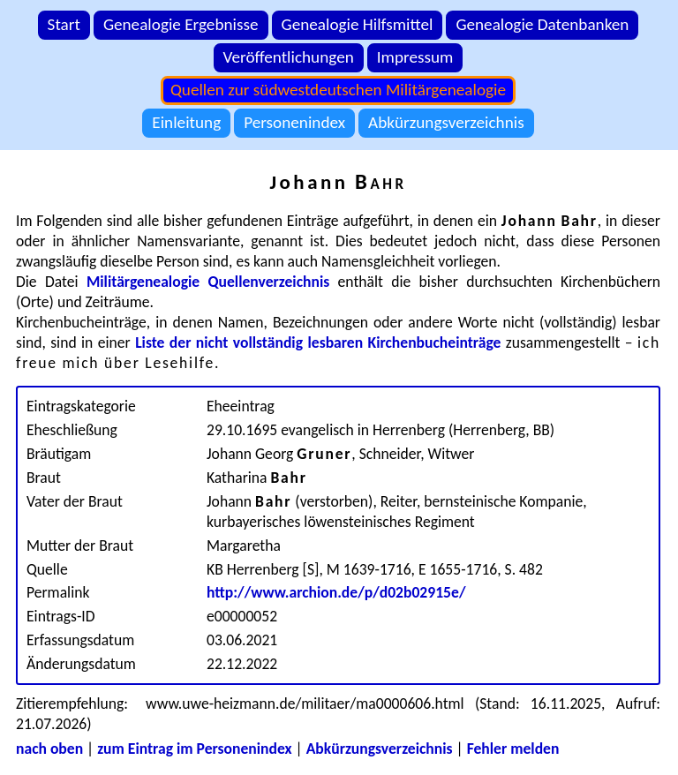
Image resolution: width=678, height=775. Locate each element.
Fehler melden (513, 748)
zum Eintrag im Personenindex (194, 748)
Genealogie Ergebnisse (181, 24)
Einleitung (186, 122)
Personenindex (294, 122)
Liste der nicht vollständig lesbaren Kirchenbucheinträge (318, 342)
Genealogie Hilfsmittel (357, 24)
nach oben (49, 748)
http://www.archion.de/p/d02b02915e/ (336, 592)
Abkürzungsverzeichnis (446, 122)
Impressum (415, 57)
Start (64, 24)
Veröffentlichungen (288, 57)
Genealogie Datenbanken (542, 24)
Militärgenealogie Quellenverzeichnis (208, 281)
